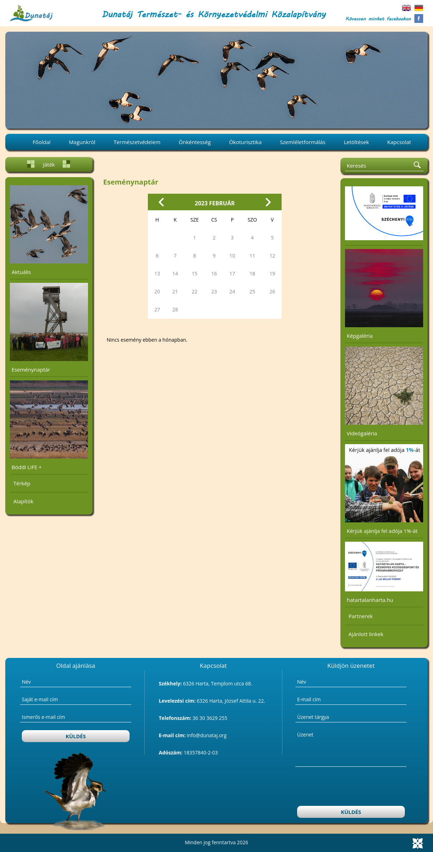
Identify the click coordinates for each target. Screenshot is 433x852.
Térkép (21, 483)
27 (157, 309)
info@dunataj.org (207, 735)
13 (157, 273)
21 (175, 291)
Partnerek (361, 616)
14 (175, 273)
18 (252, 273)
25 (252, 291)
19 (272, 273)
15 (194, 273)
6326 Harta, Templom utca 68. (217, 683)
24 (232, 291)
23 (214, 291)
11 (252, 255)
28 (175, 309)
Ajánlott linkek (366, 634)
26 (272, 291)
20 (157, 291)
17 (232, 273)
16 (214, 273)
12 (272, 255)
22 (194, 291)
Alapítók (23, 501)
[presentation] (351, 787)
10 (232, 255)
